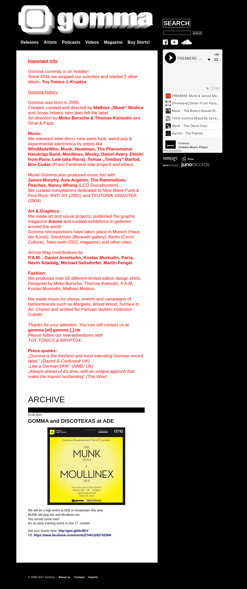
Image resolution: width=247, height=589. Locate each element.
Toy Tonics (53, 81)
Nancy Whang (62, 185)
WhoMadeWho (43, 149)
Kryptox (78, 81)
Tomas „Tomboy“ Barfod (113, 159)
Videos (92, 42)
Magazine (113, 42)
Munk (66, 149)
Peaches (37, 185)
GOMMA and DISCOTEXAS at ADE (71, 421)
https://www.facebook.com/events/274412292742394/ (72, 535)
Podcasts (71, 42)
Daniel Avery (114, 154)
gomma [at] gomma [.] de (54, 330)
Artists (50, 42)
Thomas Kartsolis (113, 118)
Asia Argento (74, 180)
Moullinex (72, 154)
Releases (30, 42)
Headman (85, 149)
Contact (79, 577)
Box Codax (39, 164)
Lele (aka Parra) (68, 159)
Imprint (93, 577)
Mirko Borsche (74, 118)
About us (64, 577)
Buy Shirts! (139, 42)
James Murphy (43, 180)
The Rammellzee (107, 180)
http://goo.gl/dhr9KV (73, 531)
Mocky (92, 154)
